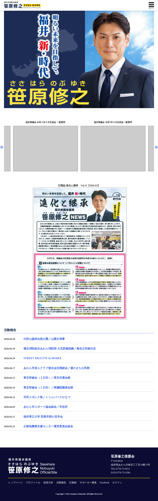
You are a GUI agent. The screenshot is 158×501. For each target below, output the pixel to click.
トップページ (15, 482)
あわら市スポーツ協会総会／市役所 (45, 406)
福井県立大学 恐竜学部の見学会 (43, 416)
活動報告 (61, 482)
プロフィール (33, 482)
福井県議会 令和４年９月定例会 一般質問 (45, 122)
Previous (1, 147)
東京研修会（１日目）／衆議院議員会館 (48, 387)
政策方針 (48, 482)
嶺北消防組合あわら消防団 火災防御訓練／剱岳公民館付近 (59, 348)
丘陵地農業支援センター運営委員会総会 (48, 426)
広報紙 (73, 482)
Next (156, 147)
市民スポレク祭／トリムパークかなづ (46, 397)
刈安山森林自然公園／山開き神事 (44, 338)
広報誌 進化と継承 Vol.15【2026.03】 (79, 251)
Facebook (104, 482)
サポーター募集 (88, 482)
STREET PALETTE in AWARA (42, 358)
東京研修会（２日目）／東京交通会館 (46, 377)
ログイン (117, 482)
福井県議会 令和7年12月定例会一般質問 (113, 122)
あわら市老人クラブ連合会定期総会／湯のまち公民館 (56, 368)
